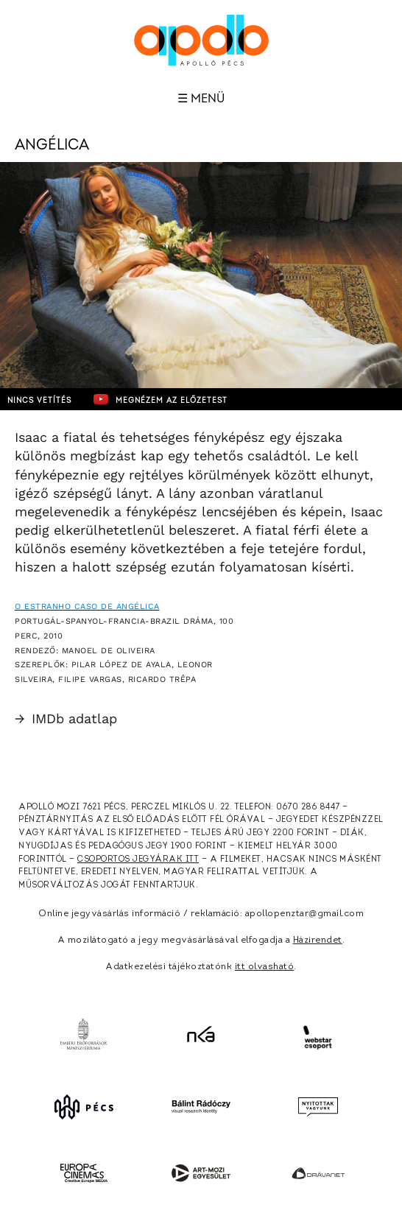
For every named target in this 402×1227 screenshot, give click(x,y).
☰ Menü (201, 98)
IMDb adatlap (66, 718)
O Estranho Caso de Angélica (87, 606)
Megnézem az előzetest (161, 399)
